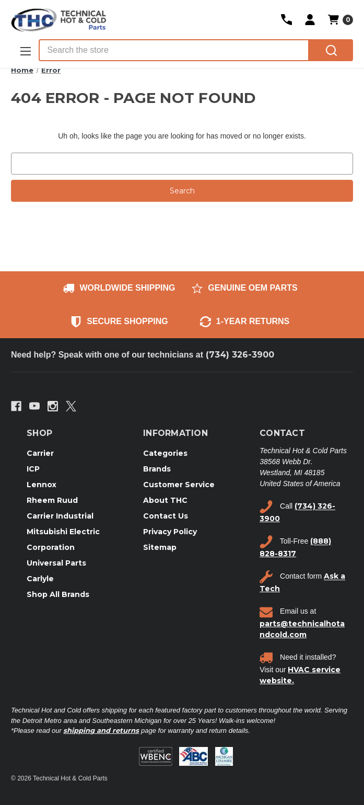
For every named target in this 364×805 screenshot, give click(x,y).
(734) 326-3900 (240, 355)
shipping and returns (101, 730)
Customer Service (179, 484)
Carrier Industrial (60, 516)
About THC (165, 500)
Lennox (41, 484)
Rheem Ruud (52, 500)
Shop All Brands (58, 594)
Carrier (40, 453)
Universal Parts (56, 563)
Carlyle (40, 578)
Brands (157, 469)
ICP (33, 469)
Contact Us (165, 516)
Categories (165, 453)
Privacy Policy (170, 531)
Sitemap (160, 547)
